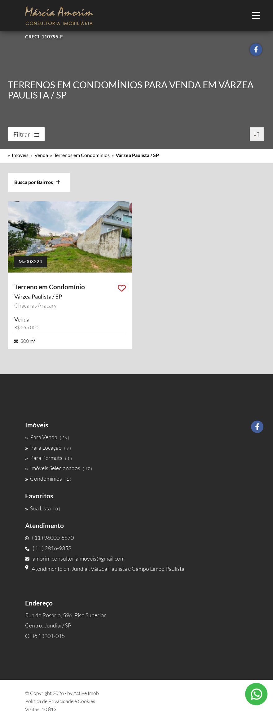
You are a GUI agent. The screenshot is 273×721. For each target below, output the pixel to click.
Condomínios (48, 478)
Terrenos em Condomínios (82, 155)
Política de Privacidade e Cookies (60, 701)
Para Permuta (48, 457)
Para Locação (48, 447)
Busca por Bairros (37, 182)
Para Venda (47, 437)
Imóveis (20, 155)
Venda (41, 155)
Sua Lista (42, 508)
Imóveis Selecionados (58, 468)
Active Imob (86, 693)
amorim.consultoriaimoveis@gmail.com (75, 558)
